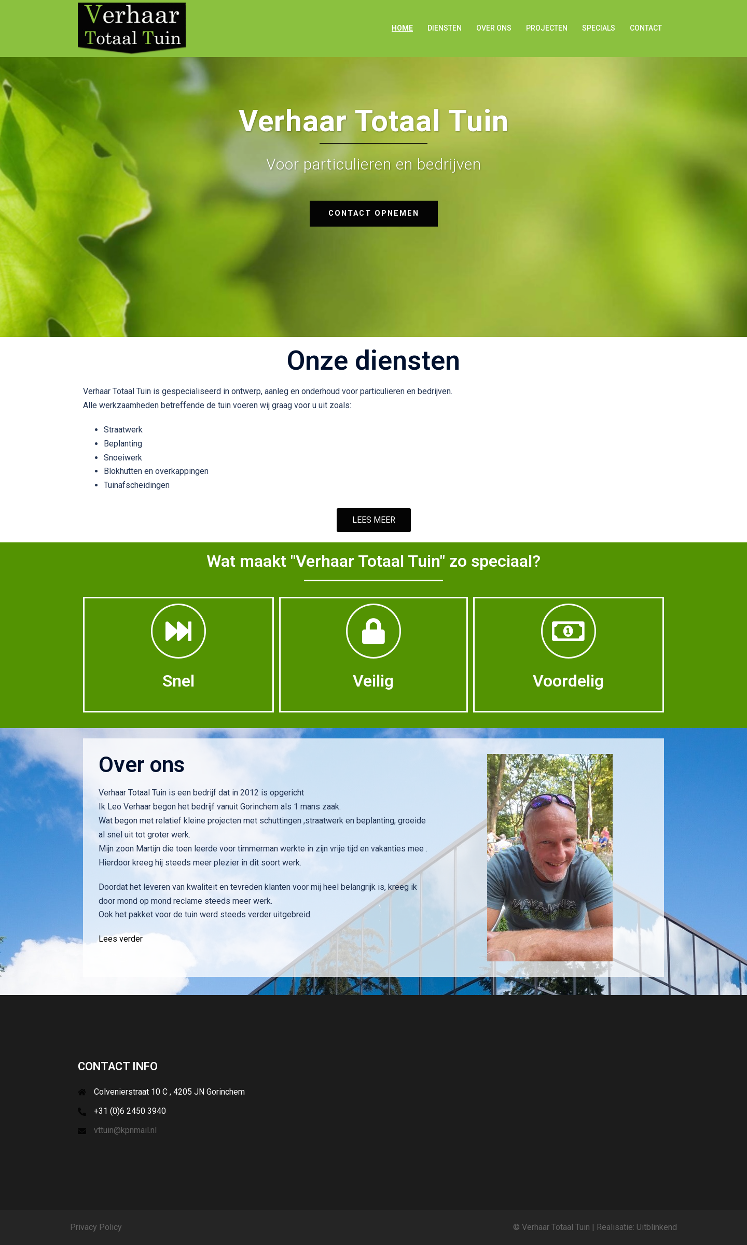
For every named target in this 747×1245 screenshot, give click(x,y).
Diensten (444, 28)
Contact (646, 28)
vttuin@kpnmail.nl (125, 1130)
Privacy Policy (96, 1227)
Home (402, 28)
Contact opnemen (373, 213)
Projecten (547, 28)
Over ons (493, 28)
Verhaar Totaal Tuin (556, 1227)
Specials (598, 28)
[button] (374, 520)
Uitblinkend (657, 1227)
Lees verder (121, 939)
